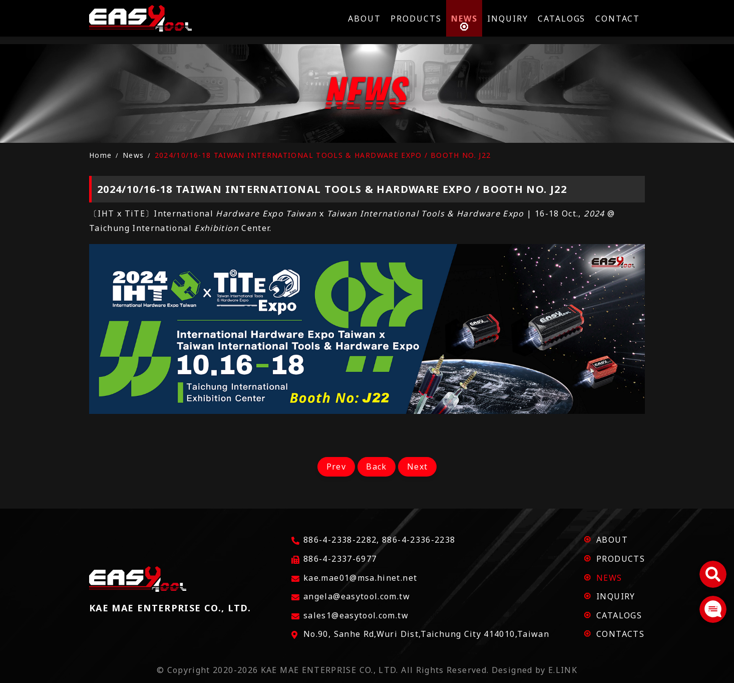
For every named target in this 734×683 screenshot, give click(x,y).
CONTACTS (620, 633)
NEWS (609, 577)
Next (420, 466)
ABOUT (612, 539)
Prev (333, 466)
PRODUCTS (620, 558)
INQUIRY (615, 596)
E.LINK (562, 669)
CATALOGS (619, 615)
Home (100, 155)
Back (376, 466)
